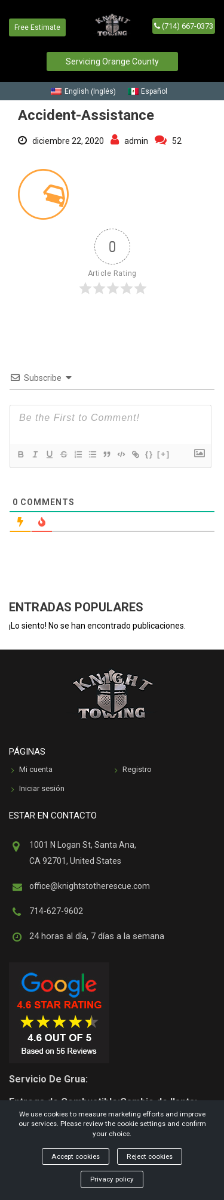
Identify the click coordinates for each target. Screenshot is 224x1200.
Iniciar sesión (38, 789)
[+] (163, 454)
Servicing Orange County (112, 61)
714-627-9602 (56, 911)
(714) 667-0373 (183, 25)
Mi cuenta (32, 770)
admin (129, 141)
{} (149, 454)
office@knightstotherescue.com (89, 886)
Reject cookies (150, 1156)
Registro (133, 770)
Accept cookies (75, 1156)
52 (168, 141)
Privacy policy (112, 1179)
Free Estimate (37, 27)
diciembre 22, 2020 (61, 141)
